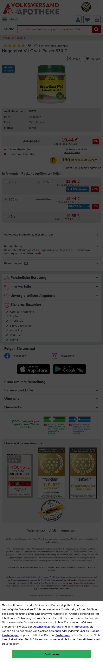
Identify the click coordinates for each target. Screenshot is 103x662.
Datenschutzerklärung (47, 626)
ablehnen (55, 631)
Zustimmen (62, 635)
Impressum (81, 626)
